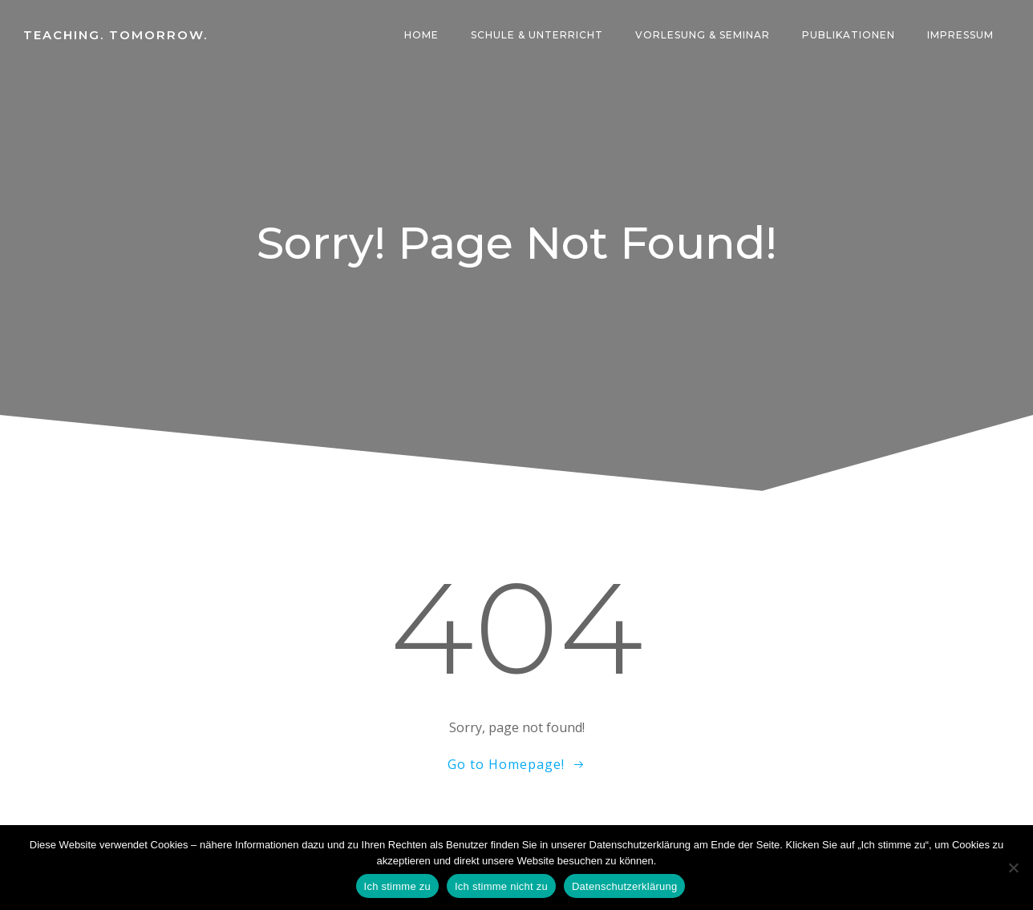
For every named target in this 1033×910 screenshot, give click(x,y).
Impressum (961, 36)
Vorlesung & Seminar (703, 36)
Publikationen (849, 36)
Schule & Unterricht (538, 36)
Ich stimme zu (397, 886)
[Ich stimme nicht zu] (1013, 868)
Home (422, 36)
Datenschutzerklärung (624, 886)
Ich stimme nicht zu (501, 886)
